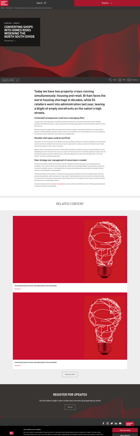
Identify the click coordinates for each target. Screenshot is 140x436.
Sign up (70, 407)
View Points (9, 8)
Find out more (10, 41)
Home (2, 8)
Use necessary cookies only (125, 431)
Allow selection (125, 425)
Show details (94, 432)
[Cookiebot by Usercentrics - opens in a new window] (11, 432)
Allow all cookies (125, 420)
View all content (70, 374)
